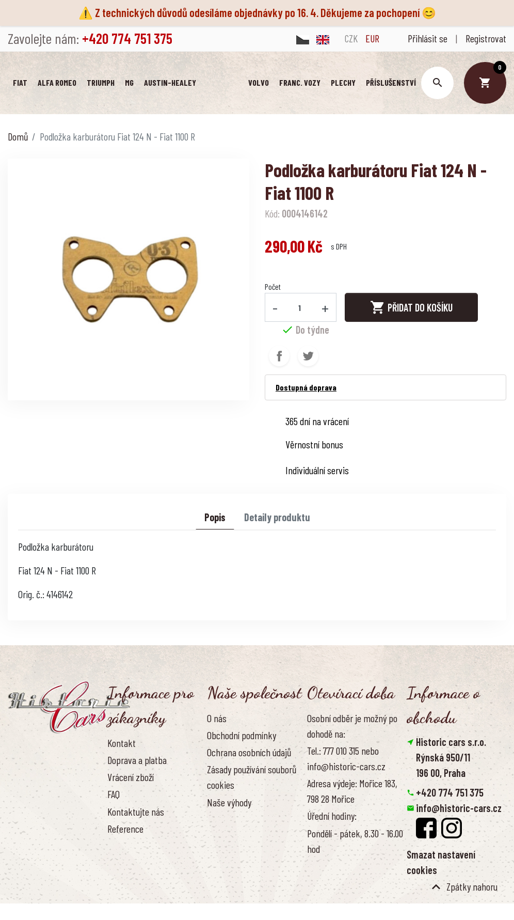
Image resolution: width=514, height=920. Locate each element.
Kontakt (121, 743)
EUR (372, 38)
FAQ (113, 794)
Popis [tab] (215, 517)
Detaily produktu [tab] (277, 517)
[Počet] (299, 308)
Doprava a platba (137, 760)
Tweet (308, 356)
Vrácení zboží (130, 777)
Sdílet (279, 356)
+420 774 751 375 (450, 793)
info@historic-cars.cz (459, 808)
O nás (217, 718)
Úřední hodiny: (332, 816)
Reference (125, 829)
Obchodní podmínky (241, 735)
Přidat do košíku (411, 308)
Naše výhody (229, 803)
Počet (273, 287)
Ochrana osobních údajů (249, 752)
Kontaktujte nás (135, 812)
